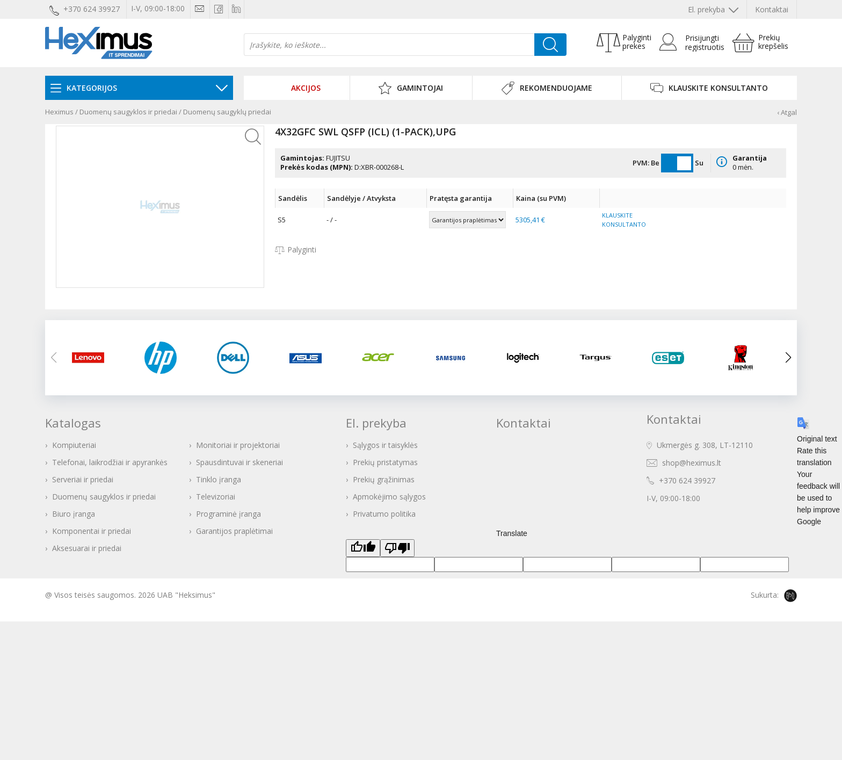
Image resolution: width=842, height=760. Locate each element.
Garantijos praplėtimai (234, 531)
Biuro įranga (73, 514)
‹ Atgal (787, 112)
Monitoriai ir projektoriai (238, 445)
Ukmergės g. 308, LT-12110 (705, 445)
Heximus (59, 112)
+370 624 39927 (687, 480)
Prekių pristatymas (385, 462)
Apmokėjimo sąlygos (389, 496)
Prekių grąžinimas (384, 479)
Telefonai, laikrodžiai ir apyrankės (110, 462)
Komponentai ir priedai (91, 531)
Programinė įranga (228, 514)
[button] (788, 357)
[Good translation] (363, 548)
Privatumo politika (384, 514)
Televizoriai (215, 496)
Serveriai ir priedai (82, 479)
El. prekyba (713, 9)
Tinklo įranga (218, 479)
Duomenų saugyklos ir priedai (128, 112)
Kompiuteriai (74, 445)
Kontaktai (771, 9)
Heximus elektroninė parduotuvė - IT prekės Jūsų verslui (99, 43)
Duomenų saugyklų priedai (227, 112)
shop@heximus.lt (691, 463)
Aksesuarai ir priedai (86, 548)
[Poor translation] (397, 548)
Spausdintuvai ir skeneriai (239, 462)
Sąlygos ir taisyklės (385, 445)
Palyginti (295, 249)
